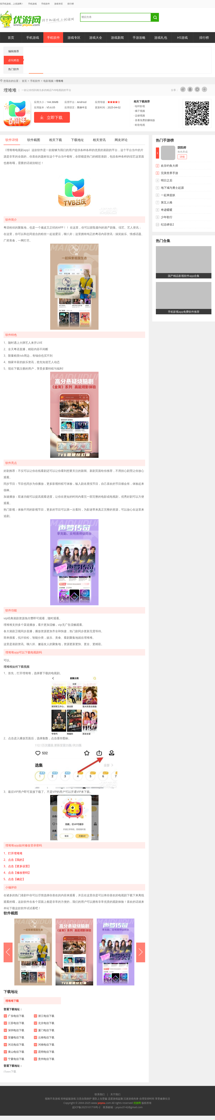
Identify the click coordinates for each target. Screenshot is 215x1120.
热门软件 (13, 69)
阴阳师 (182, 147)
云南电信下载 (46, 1037)
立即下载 (55, 117)
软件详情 (11, 140)
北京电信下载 (46, 1023)
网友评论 (121, 140)
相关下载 (55, 140)
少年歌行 (166, 217)
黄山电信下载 (16, 1051)
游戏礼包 (160, 37)
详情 (182, 156)
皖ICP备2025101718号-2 (86, 1107)
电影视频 (48, 81)
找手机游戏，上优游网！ (12, 3)
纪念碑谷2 (167, 224)
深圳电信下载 (16, 1030)
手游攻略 (139, 37)
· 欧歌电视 (139, 124)
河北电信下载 (16, 1044)
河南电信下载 (46, 1044)
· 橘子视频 (139, 110)
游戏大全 (95, 37)
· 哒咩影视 (139, 106)
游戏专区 (58, 3)
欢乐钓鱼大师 (169, 165)
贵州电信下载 (46, 1059)
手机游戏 (32, 3)
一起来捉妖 (168, 195)
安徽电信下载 (16, 1037)
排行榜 (70, 3)
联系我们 (100, 1094)
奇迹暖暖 (166, 210)
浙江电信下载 (46, 1016)
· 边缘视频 (139, 115)
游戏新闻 (117, 37)
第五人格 (166, 202)
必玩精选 (15, 60)
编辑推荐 (13, 51)
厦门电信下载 (46, 1030)
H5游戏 (182, 37)
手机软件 (45, 3)
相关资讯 (99, 140)
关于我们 (115, 1094)
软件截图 (33, 140)
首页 (11, 37)
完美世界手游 (169, 173)
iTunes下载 (10, 1071)
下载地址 (77, 140)
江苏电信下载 (16, 1023)
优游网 (20, 20)
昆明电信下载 (46, 1051)
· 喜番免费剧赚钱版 (144, 120)
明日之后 (166, 180)
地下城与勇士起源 (172, 187)
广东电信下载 (16, 1016)
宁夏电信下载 (16, 1059)
